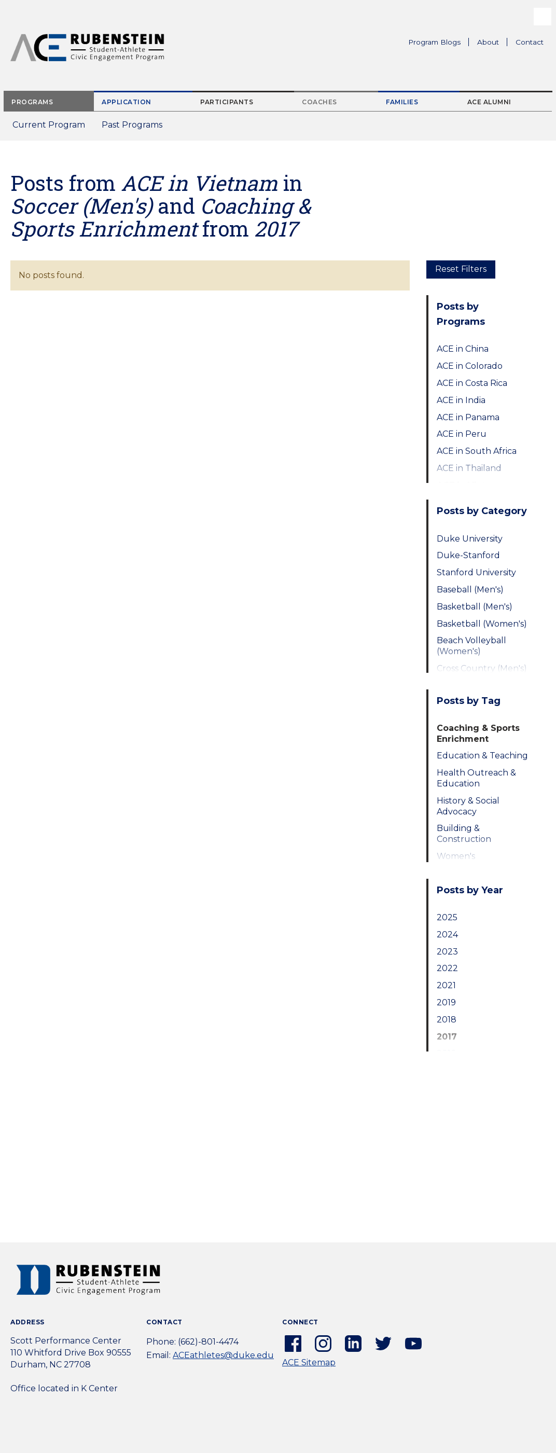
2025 (447, 917)
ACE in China (463, 349)
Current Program (48, 125)
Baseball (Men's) (470, 589)
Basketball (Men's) (474, 607)
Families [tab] (402, 102)
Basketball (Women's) (482, 624)
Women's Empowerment (469, 861)
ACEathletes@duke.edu (223, 1355)
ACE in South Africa (477, 451)
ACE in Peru (461, 434)
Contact (530, 42)
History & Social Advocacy (468, 806)
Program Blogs (434, 42)
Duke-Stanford (468, 555)
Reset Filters (460, 269)
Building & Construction (464, 833)
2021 (446, 985)
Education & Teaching (482, 755)
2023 (447, 952)
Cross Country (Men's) (482, 668)
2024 (447, 934)
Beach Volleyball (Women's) (471, 645)
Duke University (470, 539)
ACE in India (461, 400)
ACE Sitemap (309, 1362)
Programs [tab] (32, 102)
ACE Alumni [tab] (489, 102)
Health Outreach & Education (476, 778)
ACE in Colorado (470, 366)
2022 (447, 968)
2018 (446, 1020)
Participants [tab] (226, 102)
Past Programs (136, 127)
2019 (446, 1002)
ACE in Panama (468, 417)
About (492, 43)
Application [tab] (126, 102)
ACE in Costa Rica (472, 383)
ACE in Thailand (469, 468)
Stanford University (476, 572)
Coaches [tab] (319, 102)
